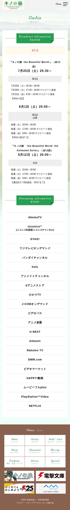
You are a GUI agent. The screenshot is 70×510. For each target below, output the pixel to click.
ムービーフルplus (35, 387)
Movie (35, 462)
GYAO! (35, 239)
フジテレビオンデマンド (34, 248)
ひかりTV (35, 294)
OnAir (35, 440)
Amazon (35, 340)
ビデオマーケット (35, 368)
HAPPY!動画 (35, 378)
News (14, 440)
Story (14, 451)
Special (55, 462)
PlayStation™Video (35, 396)
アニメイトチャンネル (35, 276)
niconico (34, 226)
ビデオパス (35, 313)
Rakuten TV (35, 350)
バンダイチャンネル (35, 257)
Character (35, 451)
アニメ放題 (35, 322)
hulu (35, 266)
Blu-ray (55, 451)
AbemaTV (35, 217)
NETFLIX (35, 405)
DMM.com (35, 359)
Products (15, 462)
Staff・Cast (55, 440)
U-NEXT (35, 331)
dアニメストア (35, 285)
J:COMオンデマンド (35, 303)
